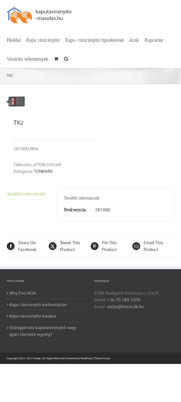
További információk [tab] (26, 194)
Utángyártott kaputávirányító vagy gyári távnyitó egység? (42, 331)
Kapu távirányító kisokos (32, 316)
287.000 (102, 210)
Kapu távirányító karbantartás (38, 304)
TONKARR (43, 171)
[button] (66, 58)
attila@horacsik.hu (125, 306)
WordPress (86, 358)
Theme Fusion (102, 358)
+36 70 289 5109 (123, 300)
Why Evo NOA (22, 293)
